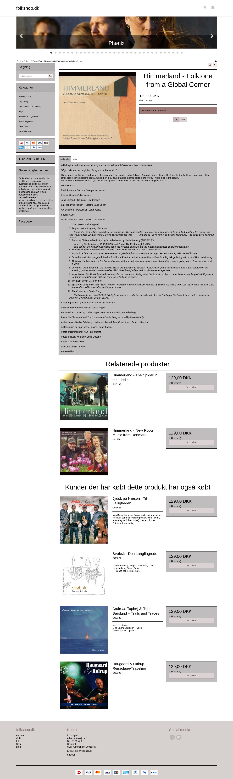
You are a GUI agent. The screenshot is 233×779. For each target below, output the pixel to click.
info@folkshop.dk (83, 751)
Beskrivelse (65, 159)
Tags (74, 159)
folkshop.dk (27, 8)
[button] (210, 65)
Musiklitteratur (25, 131)
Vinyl (21, 111)
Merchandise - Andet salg (30, 107)
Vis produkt (191, 387)
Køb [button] (179, 119)
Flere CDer (23, 126)
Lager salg (23, 101)
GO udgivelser (25, 96)
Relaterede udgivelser (28, 116)
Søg (50, 76)
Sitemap (71, 754)
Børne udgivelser (26, 121)
